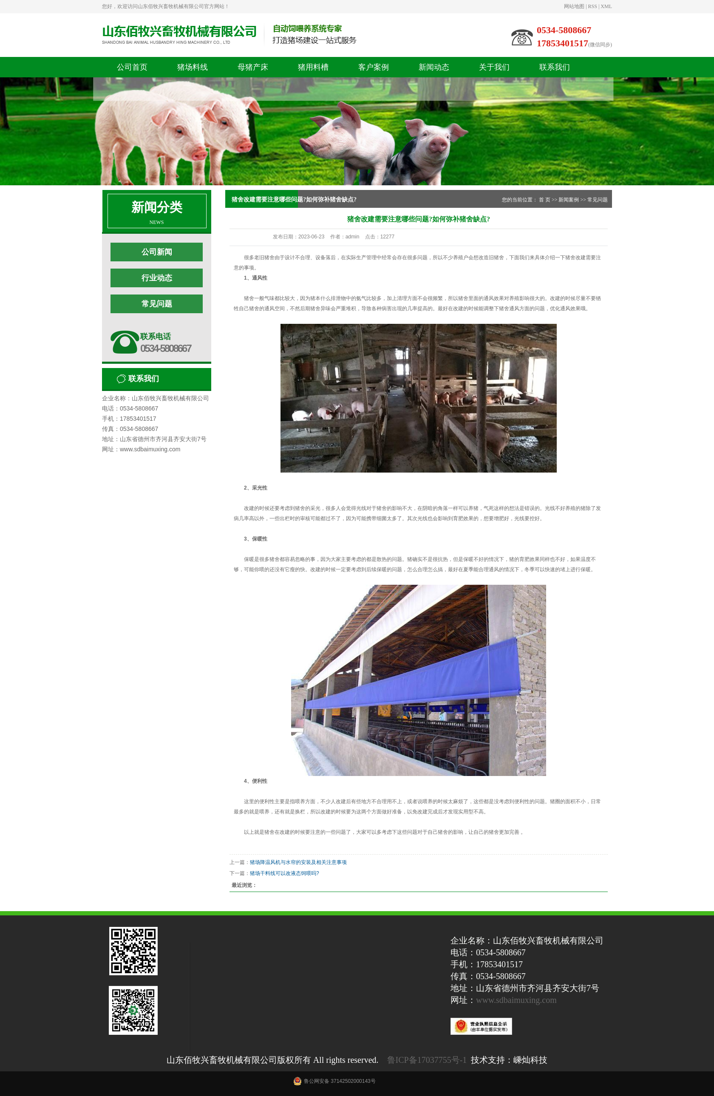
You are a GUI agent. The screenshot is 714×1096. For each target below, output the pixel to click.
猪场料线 (192, 67)
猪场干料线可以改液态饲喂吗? (284, 873)
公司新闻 (157, 252)
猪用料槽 (313, 67)
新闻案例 (568, 200)
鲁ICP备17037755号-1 (427, 1060)
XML (606, 6)
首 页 (544, 200)
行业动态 (157, 278)
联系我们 (554, 67)
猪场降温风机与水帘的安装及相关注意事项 (298, 862)
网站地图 (574, 6)
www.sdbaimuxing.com (516, 1000)
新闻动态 (434, 67)
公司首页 (132, 67)
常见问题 (157, 304)
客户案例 (373, 67)
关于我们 (494, 67)
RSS (592, 6)
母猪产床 (253, 67)
